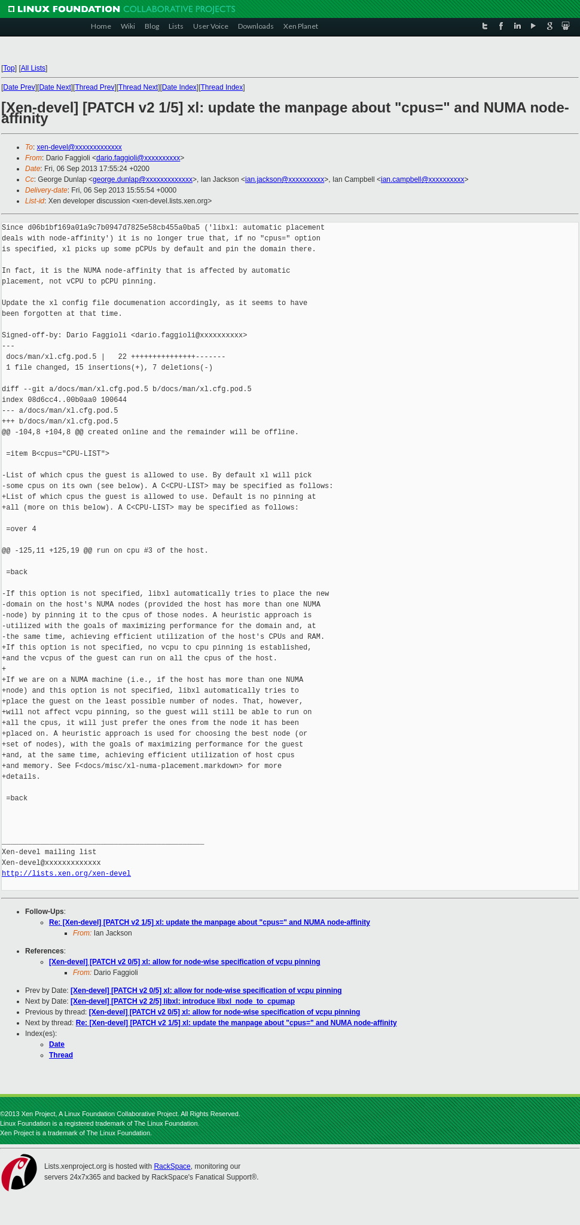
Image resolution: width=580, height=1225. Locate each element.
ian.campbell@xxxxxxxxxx (423, 179)
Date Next (55, 87)
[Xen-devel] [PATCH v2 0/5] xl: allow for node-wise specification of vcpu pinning (184, 962)
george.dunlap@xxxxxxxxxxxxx (143, 179)
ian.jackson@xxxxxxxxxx (284, 179)
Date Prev (19, 87)
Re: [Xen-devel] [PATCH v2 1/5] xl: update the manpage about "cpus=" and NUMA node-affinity (209, 922)
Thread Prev (94, 87)
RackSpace (172, 1166)
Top (8, 68)
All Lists (33, 68)
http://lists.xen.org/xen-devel (66, 874)
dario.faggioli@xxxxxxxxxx (138, 158)
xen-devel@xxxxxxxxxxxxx (79, 147)
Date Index (179, 87)
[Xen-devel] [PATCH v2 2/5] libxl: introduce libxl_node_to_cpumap (183, 1001)
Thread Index (222, 87)
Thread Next (138, 87)
